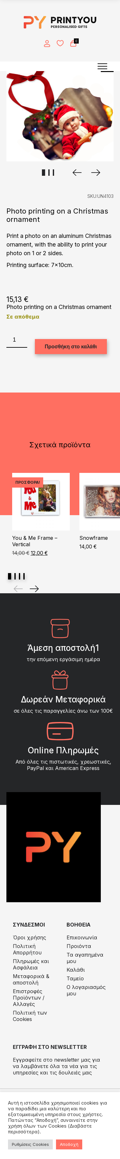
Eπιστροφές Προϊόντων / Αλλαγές (28, 997)
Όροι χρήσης (29, 937)
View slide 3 (19, 576)
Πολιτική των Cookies (30, 1015)
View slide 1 (9, 576)
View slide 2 (15, 576)
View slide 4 (24, 576)
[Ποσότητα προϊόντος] (16, 340)
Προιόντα (79, 946)
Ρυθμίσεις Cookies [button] (30, 1144)
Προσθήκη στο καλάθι (71, 346)
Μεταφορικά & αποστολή (31, 979)
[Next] (34, 589)
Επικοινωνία (82, 937)
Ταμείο (75, 978)
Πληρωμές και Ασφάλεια (31, 964)
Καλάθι (76, 970)
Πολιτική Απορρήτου (27, 949)
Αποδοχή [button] (69, 1144)
